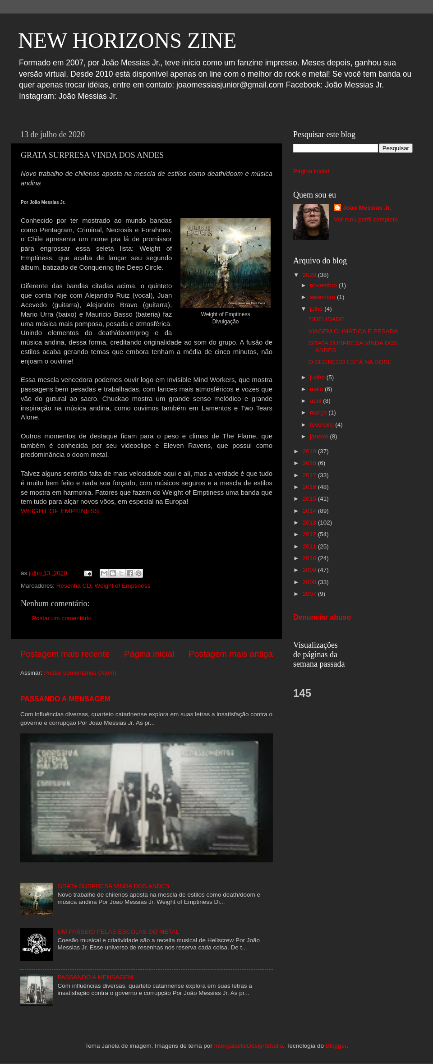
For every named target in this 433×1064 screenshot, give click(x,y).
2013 (310, 522)
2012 (310, 534)
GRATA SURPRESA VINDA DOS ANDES (113, 886)
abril (316, 400)
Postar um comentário (62, 618)
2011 (310, 546)
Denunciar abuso (322, 617)
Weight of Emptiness (123, 585)
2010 (310, 558)
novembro (324, 285)
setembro (323, 297)
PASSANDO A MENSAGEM (65, 699)
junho (318, 377)
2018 (310, 463)
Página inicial (149, 654)
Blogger (336, 1045)
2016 (310, 487)
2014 (310, 510)
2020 (310, 275)
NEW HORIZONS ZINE (127, 40)
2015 (310, 498)
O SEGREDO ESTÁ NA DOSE (350, 362)
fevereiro (322, 424)
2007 (310, 593)
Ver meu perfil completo (366, 219)
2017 (310, 475)
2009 (310, 570)
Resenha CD (73, 585)
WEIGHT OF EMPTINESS (60, 511)
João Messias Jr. (367, 207)
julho (317, 308)
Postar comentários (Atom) (80, 672)
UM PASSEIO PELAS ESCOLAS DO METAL (118, 931)
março (319, 412)
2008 (310, 582)
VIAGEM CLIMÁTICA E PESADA (353, 331)
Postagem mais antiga (231, 654)
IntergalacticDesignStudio (248, 1045)
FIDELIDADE (327, 319)
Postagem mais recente (65, 654)
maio (317, 389)
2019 (310, 451)
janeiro (320, 436)
